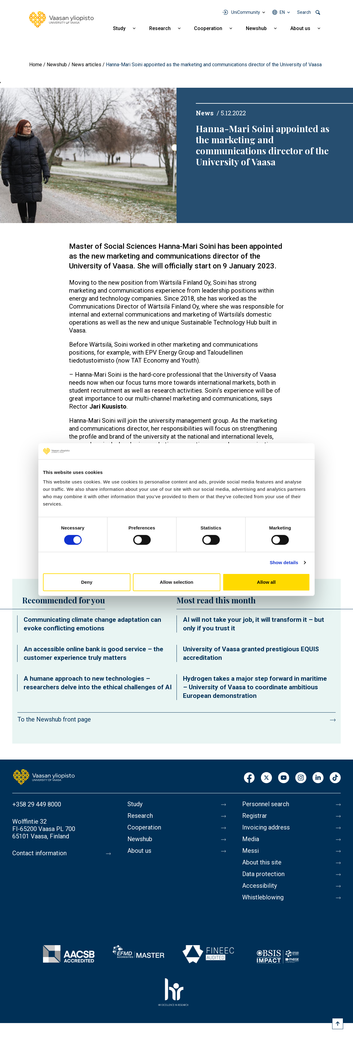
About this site (261, 862)
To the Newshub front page (54, 719)
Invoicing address (266, 827)
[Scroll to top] (337, 1023)
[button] (88, 155)
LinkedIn (318, 778)
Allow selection (176, 582)
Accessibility (259, 886)
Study (119, 28)
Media (250, 839)
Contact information (39, 853)
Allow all (266, 582)
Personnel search (265, 804)
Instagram (300, 778)
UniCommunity (245, 12)
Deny (86, 582)
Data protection (263, 874)
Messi (250, 851)
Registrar (254, 816)
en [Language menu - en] (282, 12)
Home (35, 64)
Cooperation (208, 28)
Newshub (256, 28)
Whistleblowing (263, 897)
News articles (86, 64)
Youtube (283, 778)
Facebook (249, 778)
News (205, 113)
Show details (284, 562)
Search (304, 12)
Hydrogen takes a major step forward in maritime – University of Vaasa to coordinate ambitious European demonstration (255, 687)
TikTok (335, 778)
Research (160, 28)
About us (300, 28)
